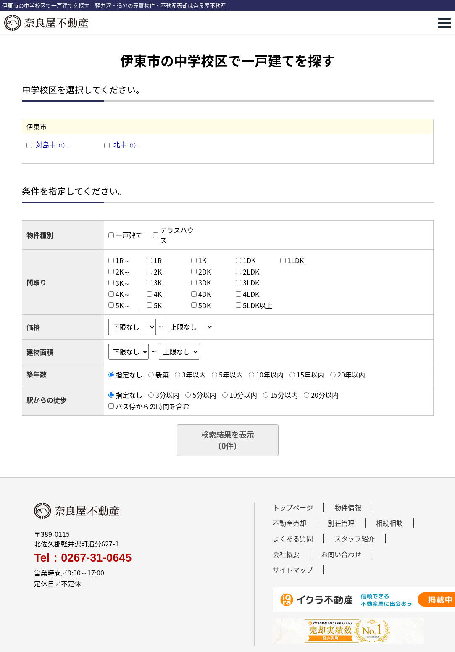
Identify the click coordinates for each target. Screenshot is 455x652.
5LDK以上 (258, 305)
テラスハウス (177, 235)
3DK (204, 282)
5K (158, 305)
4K (158, 294)
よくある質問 (293, 538)
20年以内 (351, 375)
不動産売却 (289, 523)
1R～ (123, 260)
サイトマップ (293, 569)
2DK (204, 272)
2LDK (251, 272)
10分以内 (243, 395)
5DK (204, 305)
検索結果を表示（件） (227, 440)
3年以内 (194, 375)
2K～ (123, 272)
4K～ (123, 294)
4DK (204, 294)
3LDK (251, 282)
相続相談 (389, 523)
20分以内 (325, 395)
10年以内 (270, 375)
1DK (249, 260)
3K (158, 282)
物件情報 (347, 507)
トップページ (293, 507)
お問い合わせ (341, 554)
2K (158, 272)
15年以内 (310, 375)
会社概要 (286, 554)
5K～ (123, 305)
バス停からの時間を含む (152, 406)
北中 (126, 144)
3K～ (123, 282)
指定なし (129, 375)
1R (158, 260)
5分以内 (204, 395)
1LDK (295, 260)
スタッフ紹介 (354, 538)
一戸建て (129, 235)
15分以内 (284, 395)
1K (202, 260)
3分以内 (167, 395)
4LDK (251, 294)
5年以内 (231, 375)
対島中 (52, 144)
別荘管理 (341, 523)
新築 (162, 375)
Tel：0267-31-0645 (83, 558)
